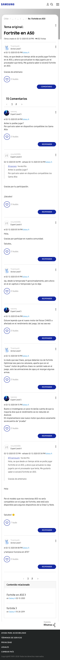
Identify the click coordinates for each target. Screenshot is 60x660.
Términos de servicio (11, 638)
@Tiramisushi (14, 458)
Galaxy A (25, 52)
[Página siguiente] (21, 104)
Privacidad (6, 642)
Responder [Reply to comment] (47, 144)
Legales (5, 647)
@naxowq (12, 166)
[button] (51, 47)
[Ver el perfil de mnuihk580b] (16, 154)
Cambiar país (7, 652)
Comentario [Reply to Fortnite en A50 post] (46, 87)
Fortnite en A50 (15, 594)
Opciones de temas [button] (51, 25)
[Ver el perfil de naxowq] (14, 112)
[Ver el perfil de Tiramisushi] (15, 46)
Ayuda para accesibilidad (13, 633)
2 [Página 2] (16, 104)
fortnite (11, 608)
